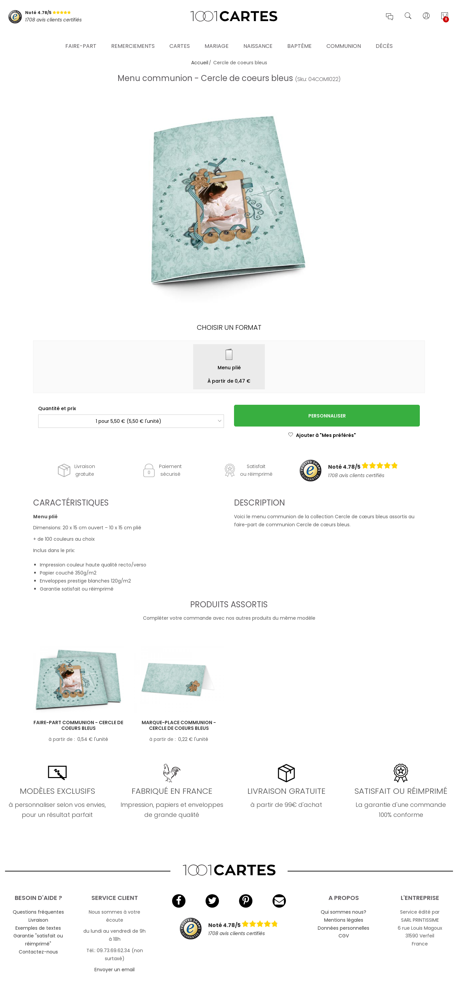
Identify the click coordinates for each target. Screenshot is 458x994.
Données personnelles (343, 928)
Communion (343, 38)
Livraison (38, 920)
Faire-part (80, 38)
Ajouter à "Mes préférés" (322, 435)
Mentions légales (343, 920)
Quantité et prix (57, 408)
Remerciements (133, 38)
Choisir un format (229, 327)
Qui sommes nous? (343, 912)
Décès (384, 38)
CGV (343, 935)
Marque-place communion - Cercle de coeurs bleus (179, 725)
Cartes (179, 38)
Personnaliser (327, 415)
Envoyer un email (114, 969)
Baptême (299, 38)
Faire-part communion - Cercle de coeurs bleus (78, 725)
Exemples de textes (38, 928)
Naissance (258, 38)
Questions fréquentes (38, 912)
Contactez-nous (38, 951)
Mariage (217, 38)
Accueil (199, 62)
